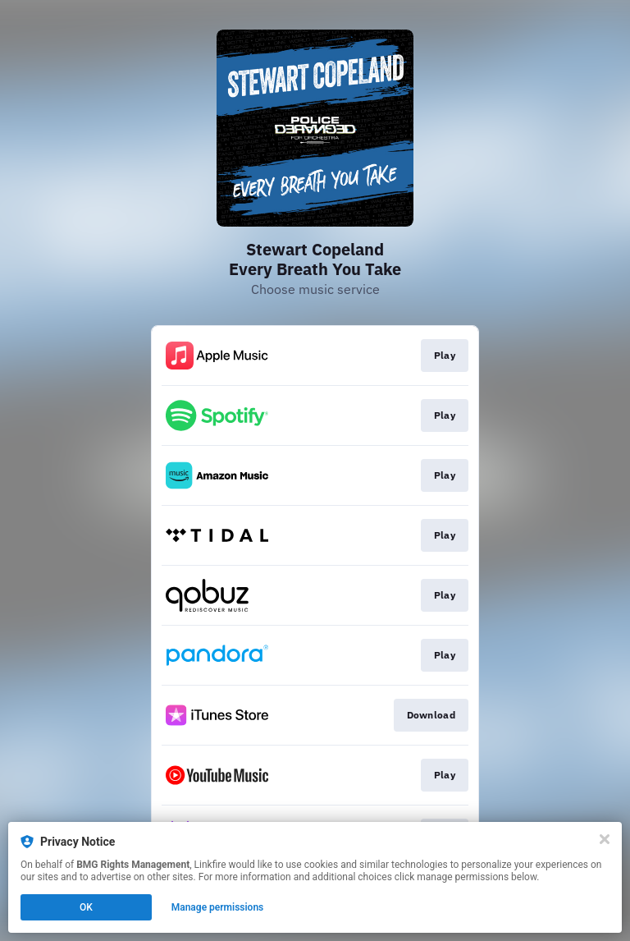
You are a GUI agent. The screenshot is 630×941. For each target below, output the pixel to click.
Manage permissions (217, 907)
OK (86, 907)
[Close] (604, 839)
